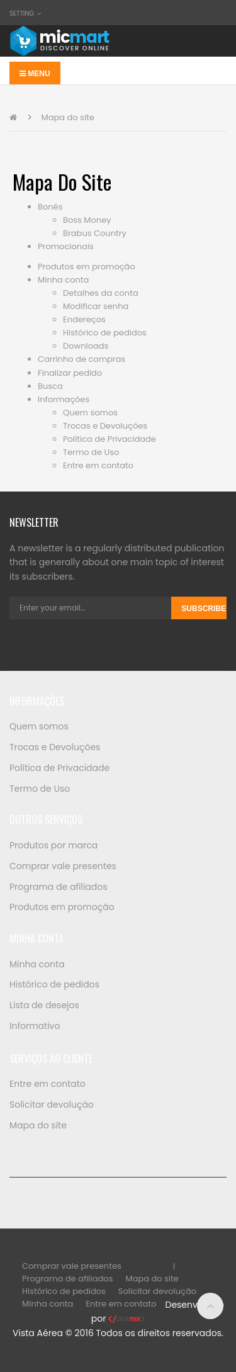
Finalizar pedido (70, 373)
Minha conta (63, 280)
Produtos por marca (53, 845)
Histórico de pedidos (105, 333)
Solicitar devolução (51, 1104)
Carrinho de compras (81, 359)
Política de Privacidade (109, 439)
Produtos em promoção (86, 267)
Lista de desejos (44, 1005)
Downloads (85, 346)
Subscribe (203, 608)
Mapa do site (67, 117)
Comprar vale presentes (62, 866)
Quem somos (90, 413)
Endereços (84, 319)
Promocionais (66, 246)
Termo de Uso (91, 452)
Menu (35, 73)
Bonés (50, 207)
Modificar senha (95, 306)
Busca (50, 386)
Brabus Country (94, 233)
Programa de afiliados (58, 886)
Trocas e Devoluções (105, 426)
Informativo (34, 1026)
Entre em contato (98, 465)
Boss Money (87, 220)
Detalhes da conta (100, 293)
